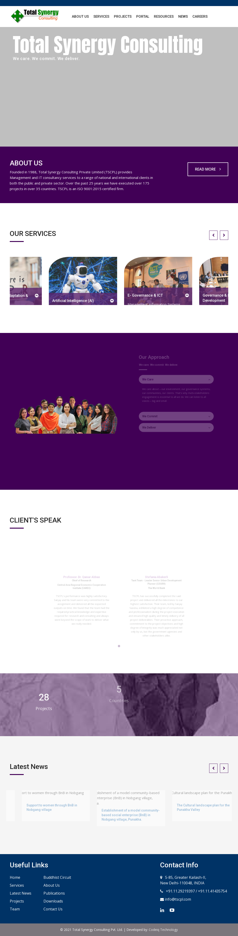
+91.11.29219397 (180, 891)
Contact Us (53, 909)
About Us (80, 16)
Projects (123, 16)
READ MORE (208, 169)
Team (15, 909)
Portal (142, 16)
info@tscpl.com (177, 899)
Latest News (20, 893)
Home (15, 877)
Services (101, 16)
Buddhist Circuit (57, 877)
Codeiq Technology (163, 929)
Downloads (53, 901)
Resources (164, 16)
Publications (54, 893)
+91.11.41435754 (212, 891)
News (183, 16)
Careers (200, 16)
